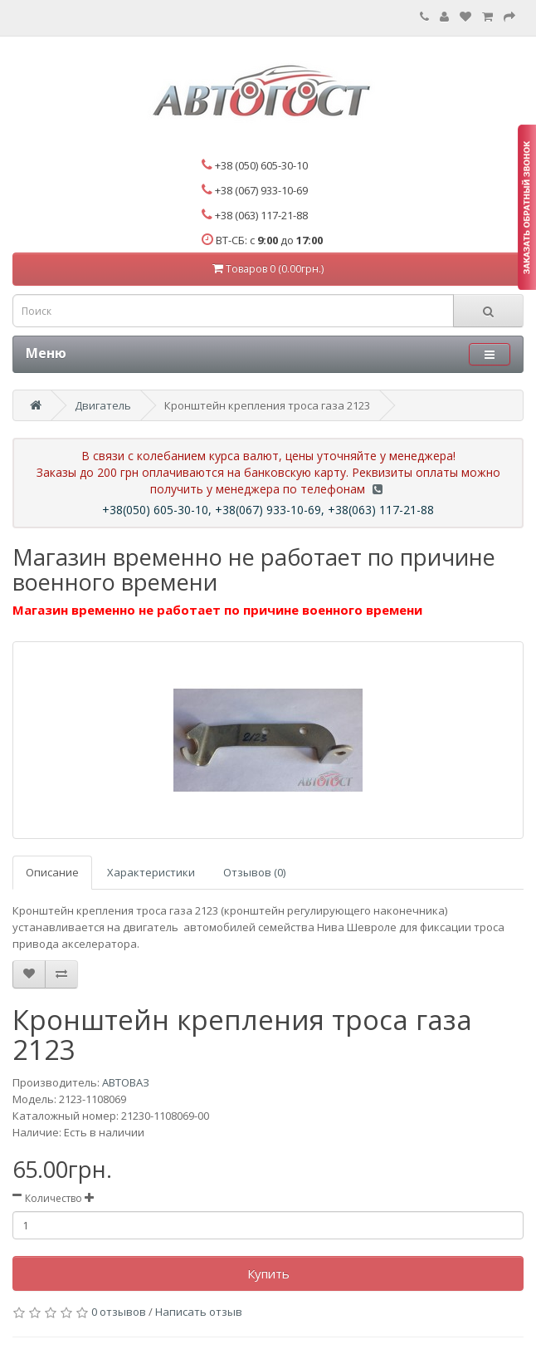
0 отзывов (118, 1311)
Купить (268, 1273)
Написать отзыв (198, 1311)
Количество (53, 1198)
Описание (52, 872)
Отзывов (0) (254, 872)
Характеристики (151, 872)
